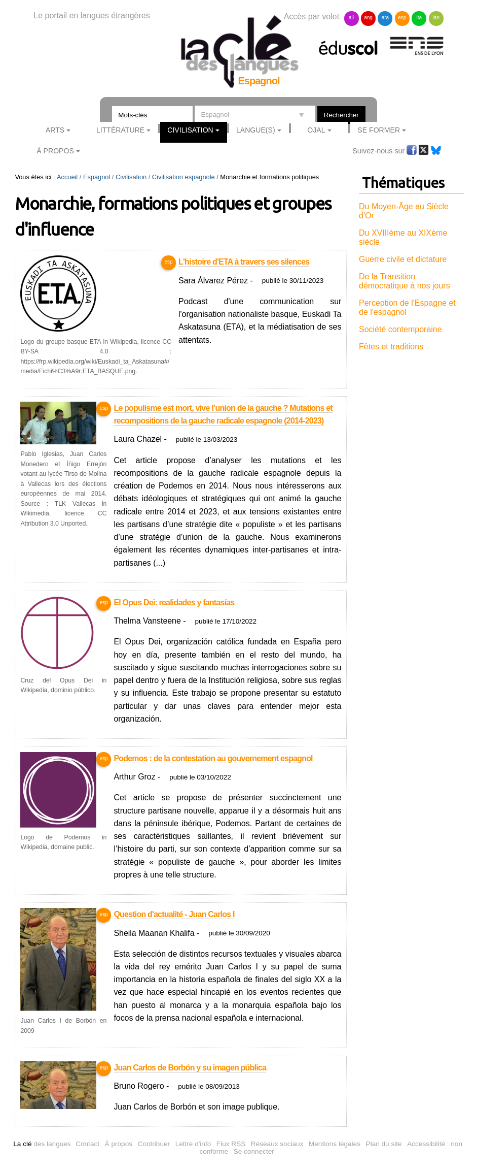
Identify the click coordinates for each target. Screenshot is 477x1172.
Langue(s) (255, 130)
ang (368, 17)
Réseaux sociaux (277, 1144)
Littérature (120, 130)
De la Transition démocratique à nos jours (404, 281)
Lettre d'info (193, 1144)
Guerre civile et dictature (403, 259)
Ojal (316, 130)
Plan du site (384, 1144)
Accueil (67, 177)
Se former (378, 130)
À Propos (55, 151)
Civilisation (190, 130)
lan (436, 17)
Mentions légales (334, 1144)
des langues (41, 1144)
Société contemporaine (400, 329)
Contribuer (154, 1144)
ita (419, 17)
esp (402, 17)
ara (385, 17)
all (351, 17)
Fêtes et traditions (391, 346)
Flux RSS (230, 1144)
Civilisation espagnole (183, 177)
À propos (118, 1144)
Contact (87, 1144)
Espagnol (96, 177)
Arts (55, 130)
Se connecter (254, 1151)
